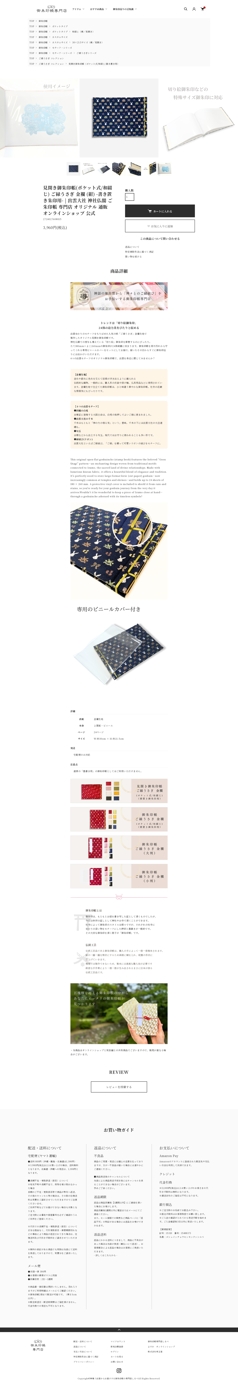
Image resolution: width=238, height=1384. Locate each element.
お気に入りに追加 (160, 226)
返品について (132, 246)
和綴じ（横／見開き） (83, 31)
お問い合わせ (117, 1361)
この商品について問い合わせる (160, 239)
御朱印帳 (43, 20)
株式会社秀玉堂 (155, 1351)
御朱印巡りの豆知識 (123, 9)
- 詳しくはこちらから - (105, 1255)
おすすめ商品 (97, 9)
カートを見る (117, 1356)
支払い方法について (82, 1351)
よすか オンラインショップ (161, 1346)
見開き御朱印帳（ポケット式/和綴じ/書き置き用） (94, 63)
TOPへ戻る (119, 1330)
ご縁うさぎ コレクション (51, 58)
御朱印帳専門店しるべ (158, 1341)
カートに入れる (160, 211)
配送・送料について (82, 1341)
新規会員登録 (117, 1346)
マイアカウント (118, 1341)
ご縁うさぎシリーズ (86, 53)
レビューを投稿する (119, 1087)
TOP (31, 20)
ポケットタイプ (60, 26)
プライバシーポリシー (83, 1361)
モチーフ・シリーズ (62, 47)
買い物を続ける (133, 256)
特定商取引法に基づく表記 (139, 251)
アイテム (76, 9)
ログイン (115, 1351)
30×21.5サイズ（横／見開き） (88, 42)
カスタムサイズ (60, 37)
